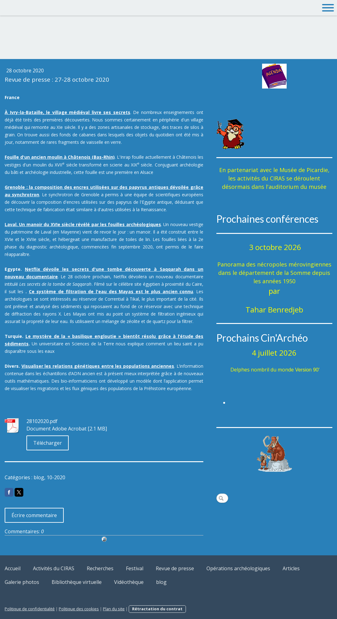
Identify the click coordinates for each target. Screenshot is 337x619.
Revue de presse (175, 568)
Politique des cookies (79, 609)
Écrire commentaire (34, 515)
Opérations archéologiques (238, 568)
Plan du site (114, 609)
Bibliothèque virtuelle (77, 582)
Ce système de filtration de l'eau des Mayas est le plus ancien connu (111, 291)
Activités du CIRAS (53, 568)
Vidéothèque (129, 582)
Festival (134, 568)
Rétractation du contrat (157, 609)
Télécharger (47, 442)
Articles (291, 568)
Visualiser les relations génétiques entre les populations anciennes (97, 366)
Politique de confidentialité (30, 609)
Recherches (100, 568)
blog (161, 582)
